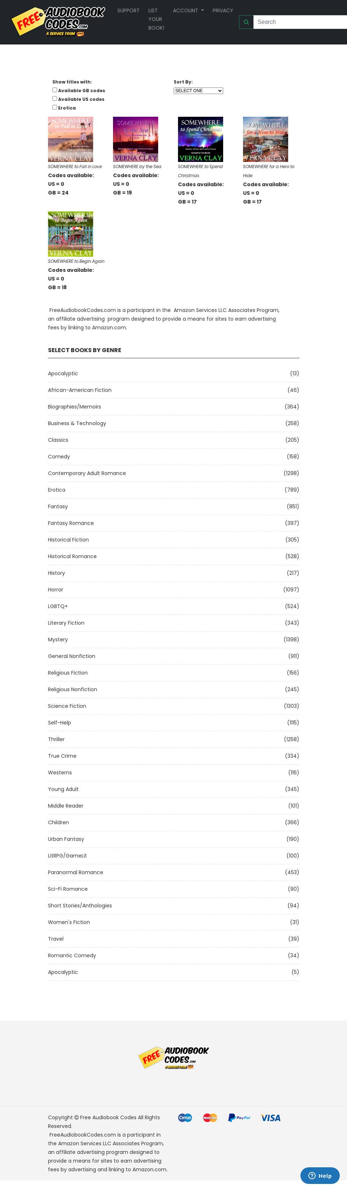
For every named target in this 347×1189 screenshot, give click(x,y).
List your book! (156, 19)
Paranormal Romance (75, 872)
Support (128, 10)
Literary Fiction (66, 622)
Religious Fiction (68, 672)
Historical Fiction (68, 539)
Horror (55, 589)
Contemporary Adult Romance (87, 473)
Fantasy (58, 506)
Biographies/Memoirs (74, 406)
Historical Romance (72, 556)
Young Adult (63, 789)
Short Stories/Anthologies (80, 905)
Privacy (223, 10)
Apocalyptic (63, 373)
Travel (56, 938)
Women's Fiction (69, 922)
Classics (58, 440)
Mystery (58, 639)
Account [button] (186, 10)
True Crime (62, 756)
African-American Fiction (80, 390)
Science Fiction (67, 706)
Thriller (56, 739)
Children (58, 822)
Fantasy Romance (71, 523)
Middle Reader (65, 805)
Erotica (56, 489)
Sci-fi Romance (68, 889)
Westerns (60, 772)
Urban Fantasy (66, 839)
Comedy (59, 456)
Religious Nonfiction (72, 689)
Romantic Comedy (72, 955)
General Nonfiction (71, 656)
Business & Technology (77, 423)
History (56, 573)
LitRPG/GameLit (67, 855)
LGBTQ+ (58, 606)
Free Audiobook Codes (108, 1117)
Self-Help (59, 722)
